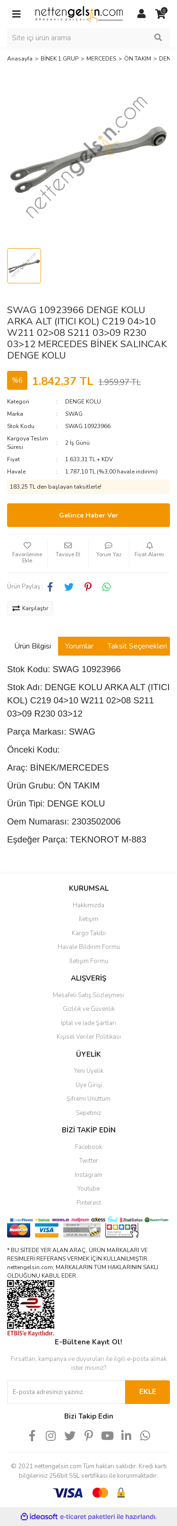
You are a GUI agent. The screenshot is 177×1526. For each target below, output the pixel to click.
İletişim (88, 919)
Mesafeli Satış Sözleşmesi (88, 995)
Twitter (88, 1161)
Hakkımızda (88, 905)
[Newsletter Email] (66, 1392)
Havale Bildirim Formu (89, 947)
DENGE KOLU (83, 401)
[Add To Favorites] (27, 553)
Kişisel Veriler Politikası (89, 1037)
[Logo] (79, 14)
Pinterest (88, 1203)
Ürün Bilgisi (32, 646)
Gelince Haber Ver (88, 515)
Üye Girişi (89, 1085)
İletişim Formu (88, 961)
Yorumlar (79, 646)
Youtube (88, 1188)
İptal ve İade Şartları (88, 1023)
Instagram (88, 1175)
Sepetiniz (88, 1113)
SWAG (74, 414)
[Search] (88, 37)
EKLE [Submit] (147, 1391)
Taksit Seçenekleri (137, 646)
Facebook (88, 1147)
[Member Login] (141, 14)
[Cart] (160, 14)
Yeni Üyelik (88, 1071)
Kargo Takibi (89, 933)
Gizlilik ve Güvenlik (89, 1009)
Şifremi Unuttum (88, 1099)
